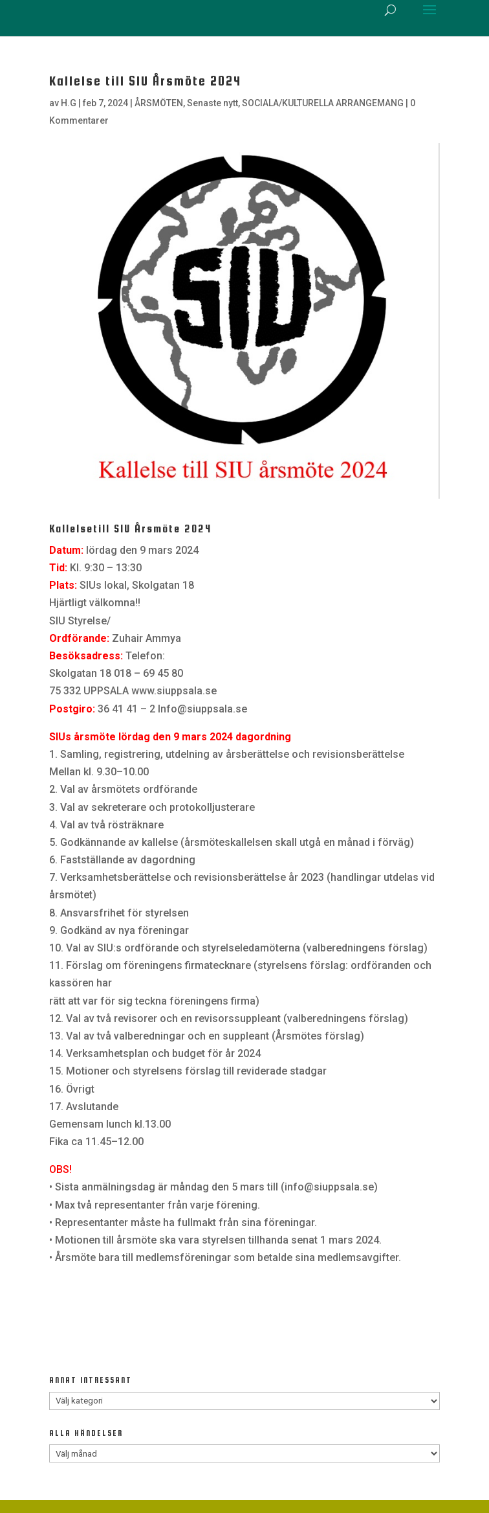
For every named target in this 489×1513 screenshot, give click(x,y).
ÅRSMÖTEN (159, 103)
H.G (68, 103)
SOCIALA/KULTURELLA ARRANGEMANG (323, 103)
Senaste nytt (212, 103)
